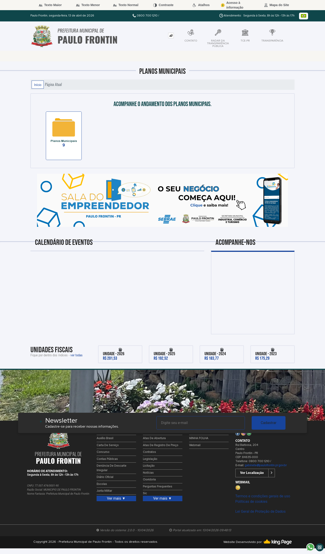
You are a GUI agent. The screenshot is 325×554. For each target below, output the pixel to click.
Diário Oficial (105, 477)
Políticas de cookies (251, 501)
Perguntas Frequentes (157, 486)
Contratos (149, 452)
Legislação (150, 459)
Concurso (103, 452)
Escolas (102, 484)
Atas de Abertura (154, 438)
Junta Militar (104, 490)
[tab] (171, 35)
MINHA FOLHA (198, 438)
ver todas (76, 355)
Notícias (148, 472)
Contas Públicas (107, 459)
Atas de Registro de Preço (160, 445)
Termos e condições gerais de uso (262, 496)
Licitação (149, 465)
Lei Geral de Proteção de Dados (260, 511)
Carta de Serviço (108, 445)
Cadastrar (268, 423)
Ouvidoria (149, 479)
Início (37, 84)
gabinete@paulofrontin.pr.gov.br (266, 465)
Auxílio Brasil (105, 438)
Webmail (194, 445)
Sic (145, 493)
